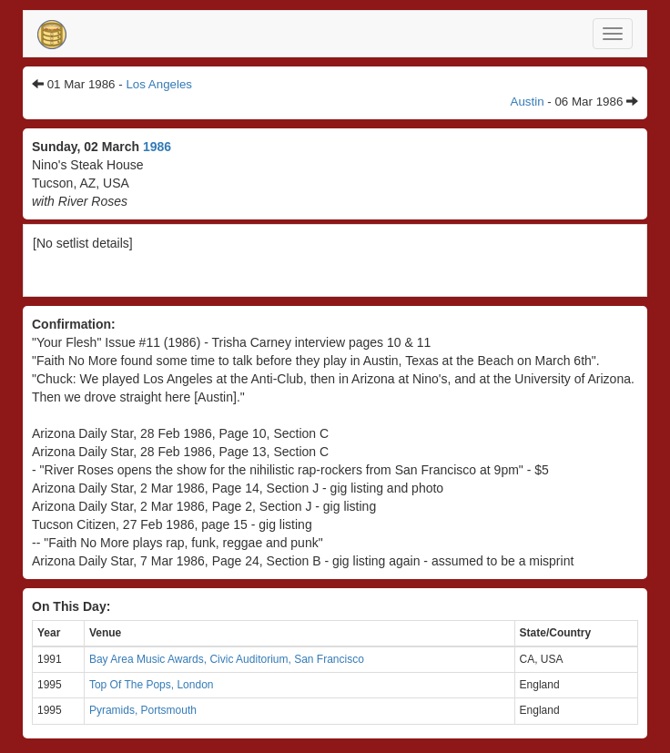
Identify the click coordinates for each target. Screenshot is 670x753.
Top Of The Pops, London (151, 684)
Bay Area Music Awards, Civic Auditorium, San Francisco (226, 659)
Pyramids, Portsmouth (143, 710)
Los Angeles (159, 84)
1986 (157, 146)
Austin (527, 101)
